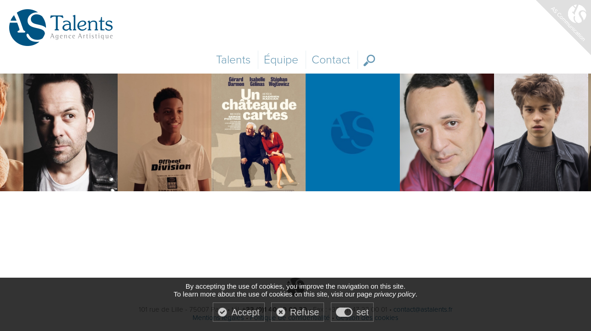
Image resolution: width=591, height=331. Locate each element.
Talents (233, 60)
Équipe (281, 60)
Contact (331, 60)
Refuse (304, 312)
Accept (246, 312)
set (363, 312)
